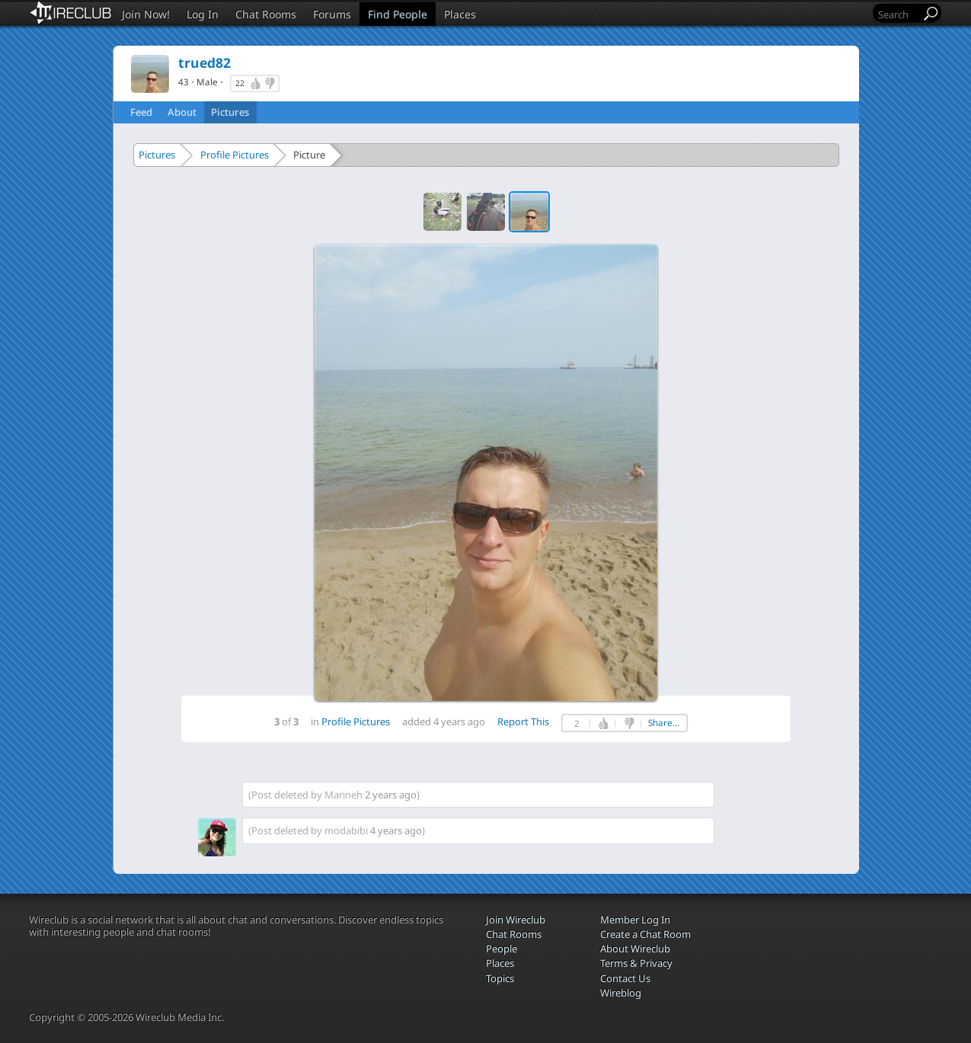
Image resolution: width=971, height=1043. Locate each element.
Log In (203, 14)
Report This (523, 721)
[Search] (898, 14)
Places (460, 14)
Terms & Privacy (636, 963)
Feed (141, 112)
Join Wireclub (515, 919)
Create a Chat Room (645, 934)
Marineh (343, 794)
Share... (663, 722)
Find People (397, 14)
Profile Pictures (234, 155)
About (182, 112)
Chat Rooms (265, 14)
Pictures (230, 112)
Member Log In (635, 919)
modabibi (346, 830)
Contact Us (625, 978)
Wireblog (620, 993)
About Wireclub (635, 948)
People (501, 948)
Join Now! (146, 14)
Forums (332, 14)
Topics (500, 978)
